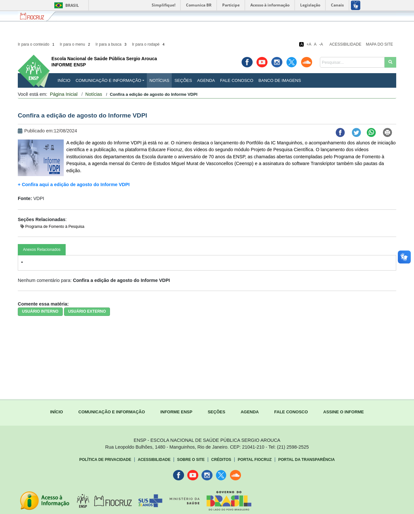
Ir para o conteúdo (36, 44)
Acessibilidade (346, 44)
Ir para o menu (75, 44)
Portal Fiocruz (255, 459)
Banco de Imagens (279, 80)
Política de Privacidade (105, 459)
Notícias (159, 80)
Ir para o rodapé (149, 44)
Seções (183, 80)
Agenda (206, 80)
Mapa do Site (379, 44)
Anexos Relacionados (41, 249)
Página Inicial (64, 94)
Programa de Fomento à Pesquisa (54, 226)
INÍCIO (64, 80)
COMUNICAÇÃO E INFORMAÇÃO (111, 411)
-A (321, 44)
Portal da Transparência (306, 459)
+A (308, 44)
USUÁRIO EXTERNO (87, 311)
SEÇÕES (216, 411)
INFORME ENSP (176, 411)
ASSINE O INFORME (343, 411)
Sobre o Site (190, 459)
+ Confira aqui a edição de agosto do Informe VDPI (74, 184)
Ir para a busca (111, 44)
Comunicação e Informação (108, 80)
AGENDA (250, 411)
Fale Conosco (237, 80)
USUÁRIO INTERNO (40, 311)
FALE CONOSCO (291, 411)
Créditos (221, 459)
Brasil (65, 5)
